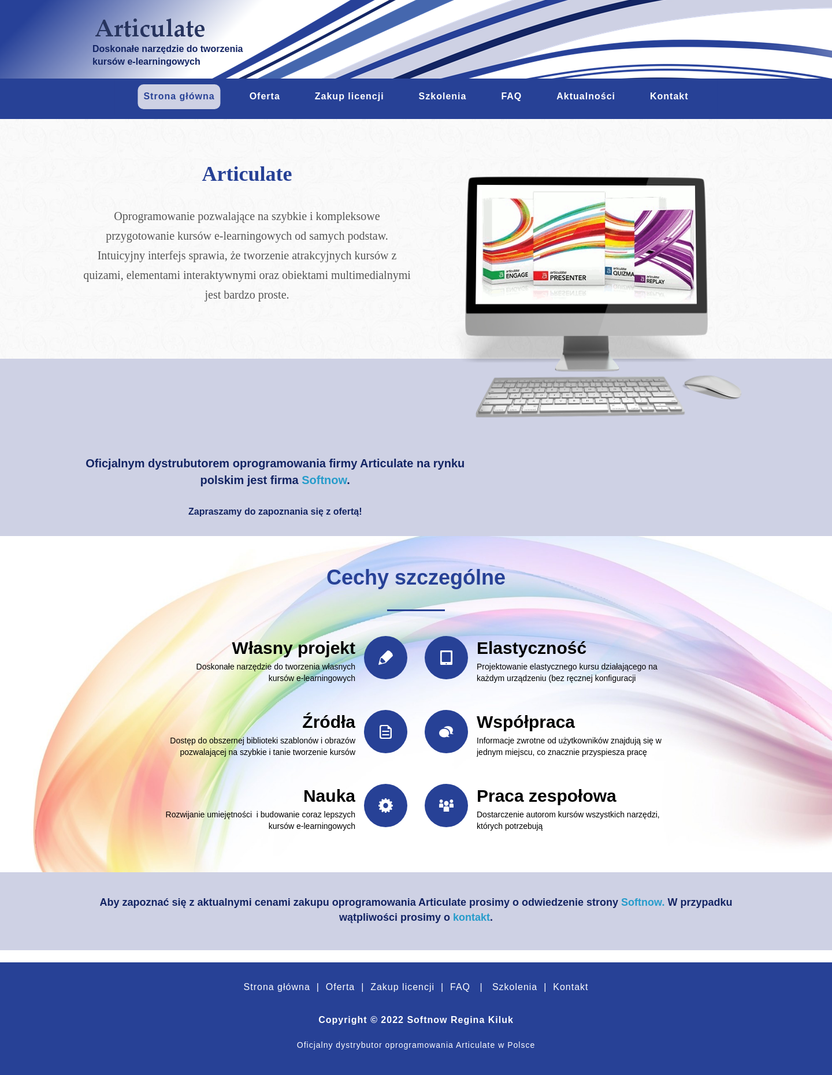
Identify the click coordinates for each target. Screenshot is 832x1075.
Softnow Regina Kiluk (460, 1020)
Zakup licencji (400, 987)
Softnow (324, 480)
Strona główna (277, 987)
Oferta (340, 987)
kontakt (471, 917)
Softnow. (642, 902)
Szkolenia (514, 987)
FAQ (460, 987)
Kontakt (569, 987)
